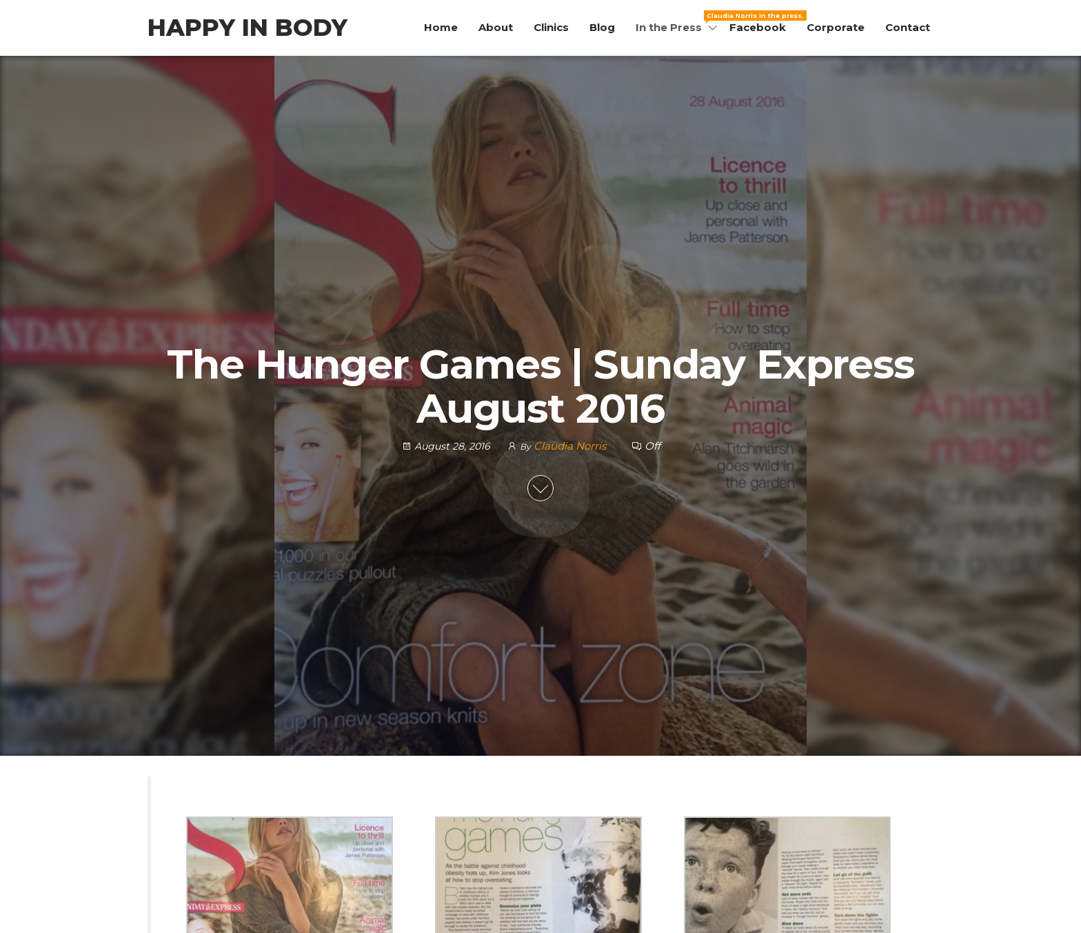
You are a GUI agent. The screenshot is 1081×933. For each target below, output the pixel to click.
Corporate (836, 27)
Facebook (757, 27)
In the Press (677, 22)
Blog (602, 27)
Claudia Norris (571, 445)
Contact (907, 27)
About (495, 27)
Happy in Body (247, 27)
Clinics (551, 27)
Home (441, 27)
